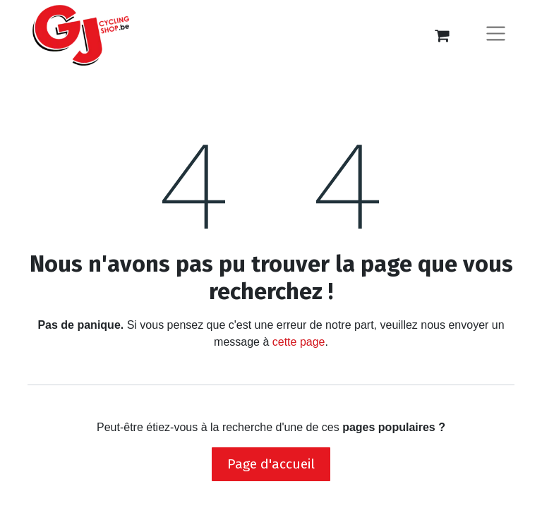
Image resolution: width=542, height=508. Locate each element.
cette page (298, 342)
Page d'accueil (271, 464)
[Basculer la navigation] (495, 35)
